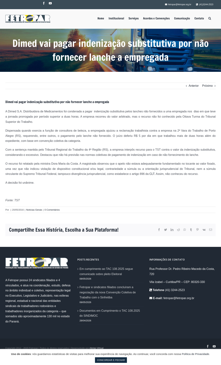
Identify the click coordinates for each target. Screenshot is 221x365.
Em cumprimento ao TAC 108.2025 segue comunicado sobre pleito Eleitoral (106, 271)
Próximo (207, 85)
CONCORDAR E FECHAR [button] (111, 360)
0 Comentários (52, 209)
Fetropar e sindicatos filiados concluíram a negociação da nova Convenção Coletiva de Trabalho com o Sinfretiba (108, 292)
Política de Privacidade (195, 353)
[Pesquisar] (209, 18)
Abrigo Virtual (96, 348)
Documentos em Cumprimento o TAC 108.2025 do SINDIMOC (110, 313)
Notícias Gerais (34, 209)
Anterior (194, 85)
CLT (151, 173)
